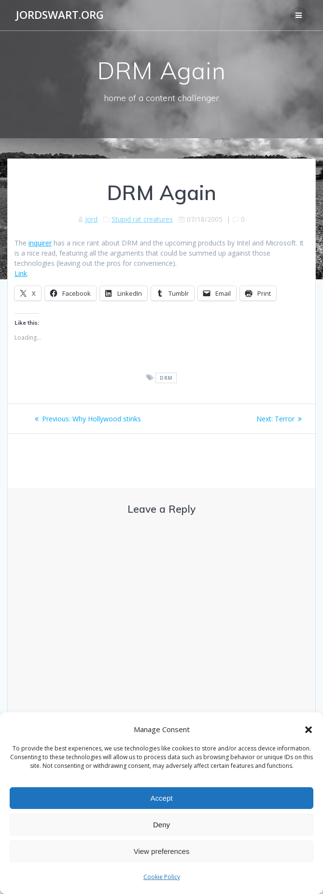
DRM (166, 378)
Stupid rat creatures (142, 219)
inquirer (40, 242)
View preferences (162, 851)
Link (20, 273)
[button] (308, 730)
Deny (161, 825)
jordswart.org (60, 15)
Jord (91, 219)
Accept (162, 798)
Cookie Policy (161, 877)
